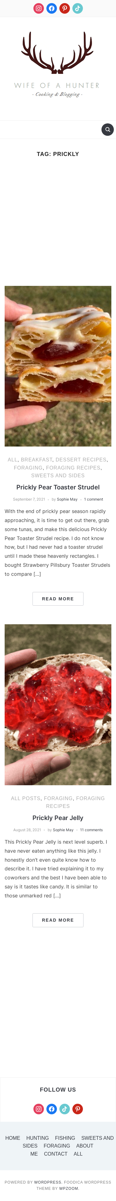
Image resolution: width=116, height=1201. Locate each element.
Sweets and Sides (58, 475)
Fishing (65, 1138)
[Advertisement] (58, 225)
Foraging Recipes (73, 467)
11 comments (91, 829)
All (12, 459)
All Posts (26, 798)
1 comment (93, 499)
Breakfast (36, 459)
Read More (58, 598)
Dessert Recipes (81, 459)
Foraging (28, 467)
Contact (55, 1154)
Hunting (37, 1138)
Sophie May (67, 499)
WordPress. (48, 1182)
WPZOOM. (69, 1188)
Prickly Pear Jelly (58, 818)
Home (12, 1138)
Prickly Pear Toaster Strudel (58, 487)
